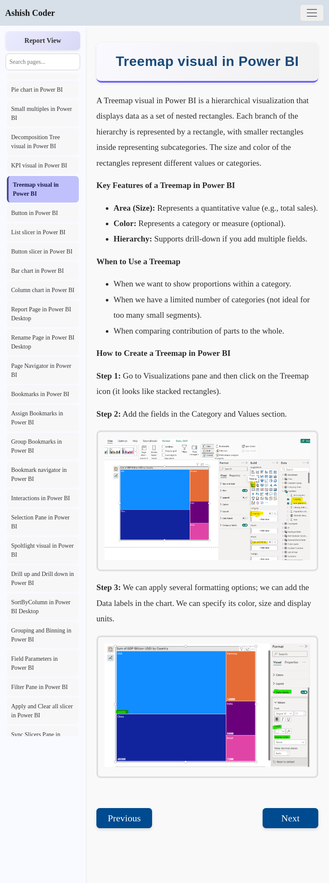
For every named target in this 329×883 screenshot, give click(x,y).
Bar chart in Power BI (37, 271)
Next (290, 818)
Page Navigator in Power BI (41, 370)
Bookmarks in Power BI (40, 394)
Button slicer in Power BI (41, 251)
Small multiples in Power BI (41, 113)
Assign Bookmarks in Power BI (37, 418)
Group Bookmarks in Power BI (36, 446)
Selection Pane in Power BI (40, 522)
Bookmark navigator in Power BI (39, 474)
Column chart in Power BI (43, 290)
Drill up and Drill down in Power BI (42, 578)
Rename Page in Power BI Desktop (43, 342)
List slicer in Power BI (38, 232)
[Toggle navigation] (312, 12)
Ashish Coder (30, 13)
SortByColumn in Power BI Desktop (40, 607)
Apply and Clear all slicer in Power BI (42, 711)
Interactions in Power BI (40, 498)
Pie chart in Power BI (37, 90)
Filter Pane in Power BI (39, 687)
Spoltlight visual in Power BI (42, 550)
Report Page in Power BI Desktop (41, 314)
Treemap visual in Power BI (36, 189)
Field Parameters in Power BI (34, 663)
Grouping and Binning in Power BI (41, 635)
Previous (124, 818)
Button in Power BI (34, 213)
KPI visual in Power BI (39, 165)
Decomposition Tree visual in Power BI (35, 141)
